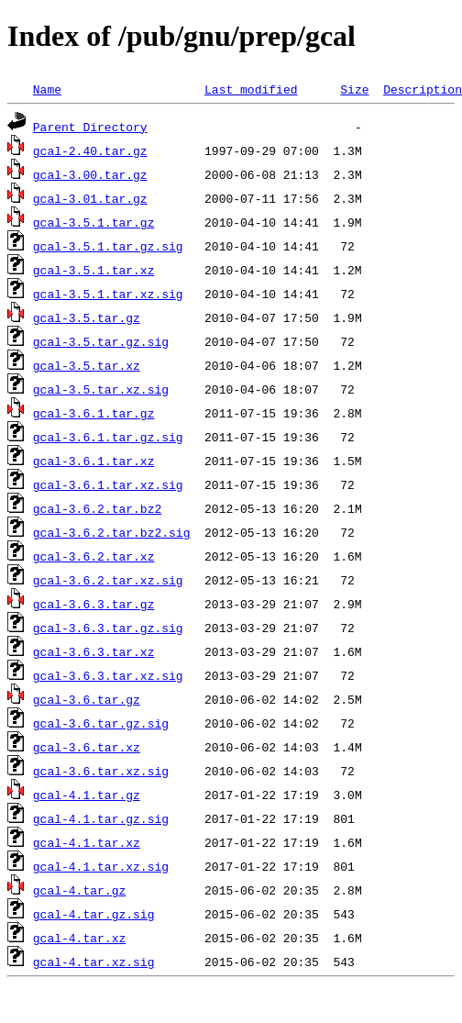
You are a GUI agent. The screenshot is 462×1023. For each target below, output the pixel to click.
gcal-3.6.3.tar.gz (94, 603)
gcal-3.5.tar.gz (86, 317)
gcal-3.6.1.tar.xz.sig (108, 484)
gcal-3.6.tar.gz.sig (101, 723)
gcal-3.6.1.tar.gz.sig (108, 436)
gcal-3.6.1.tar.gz (94, 413)
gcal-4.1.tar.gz (86, 794)
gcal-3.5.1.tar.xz (94, 269)
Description (422, 89)
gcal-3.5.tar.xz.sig (101, 389)
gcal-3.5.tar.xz (86, 365)
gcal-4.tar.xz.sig (94, 961)
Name (47, 89)
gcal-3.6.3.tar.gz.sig (108, 627)
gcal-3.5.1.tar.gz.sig (108, 246)
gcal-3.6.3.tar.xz (94, 651)
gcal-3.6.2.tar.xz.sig (108, 580)
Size (354, 89)
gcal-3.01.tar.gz (90, 198)
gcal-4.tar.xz (79, 937)
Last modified (250, 89)
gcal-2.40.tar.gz (90, 150)
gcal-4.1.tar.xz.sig (101, 866)
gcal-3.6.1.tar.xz (94, 460)
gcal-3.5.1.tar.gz (94, 222)
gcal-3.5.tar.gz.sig (101, 341)
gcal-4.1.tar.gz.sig (101, 818)
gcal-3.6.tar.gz (86, 699)
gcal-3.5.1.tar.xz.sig (108, 293)
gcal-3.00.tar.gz (90, 174)
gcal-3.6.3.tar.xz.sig (108, 675)
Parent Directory (90, 126)
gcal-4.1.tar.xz (86, 842)
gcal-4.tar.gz (79, 890)
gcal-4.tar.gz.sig (94, 914)
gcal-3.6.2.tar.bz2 (97, 508)
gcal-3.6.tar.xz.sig (101, 770)
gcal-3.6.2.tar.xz (94, 556)
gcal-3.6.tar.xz (86, 747)
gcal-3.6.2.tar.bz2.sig (112, 532)
